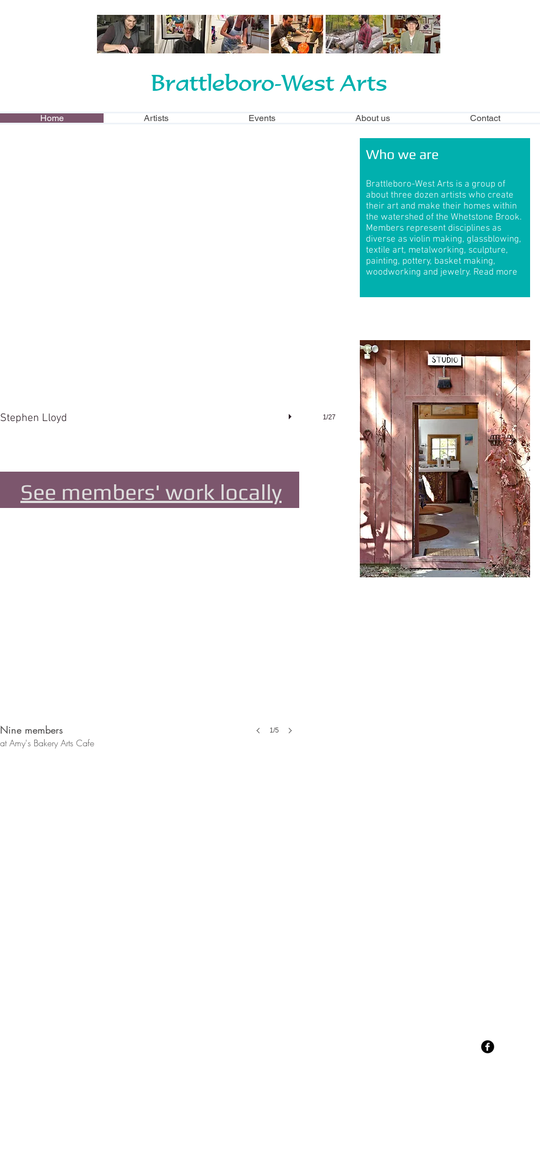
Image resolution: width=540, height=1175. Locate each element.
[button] (178, 292)
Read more (495, 272)
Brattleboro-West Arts (269, 82)
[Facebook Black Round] (487, 1046)
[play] (291, 414)
